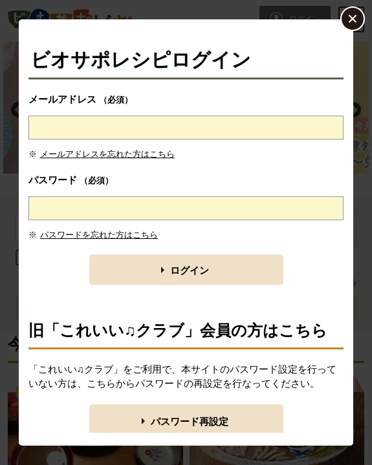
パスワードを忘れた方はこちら (99, 235)
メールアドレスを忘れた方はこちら (107, 154)
